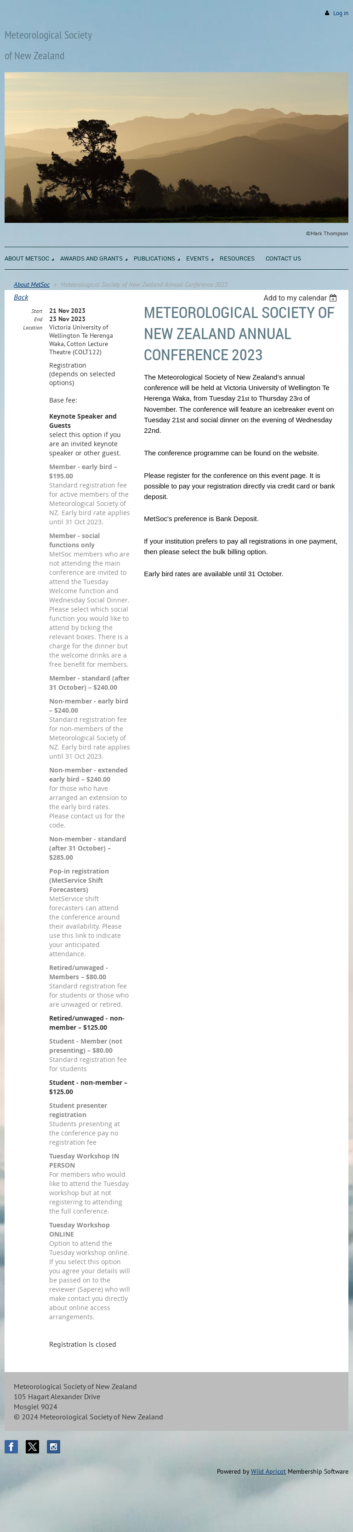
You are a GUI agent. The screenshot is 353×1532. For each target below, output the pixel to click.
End (38, 319)
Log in (340, 13)
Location (32, 327)
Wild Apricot (268, 1471)
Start (36, 310)
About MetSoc (32, 284)
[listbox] (301, 298)
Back (21, 296)
